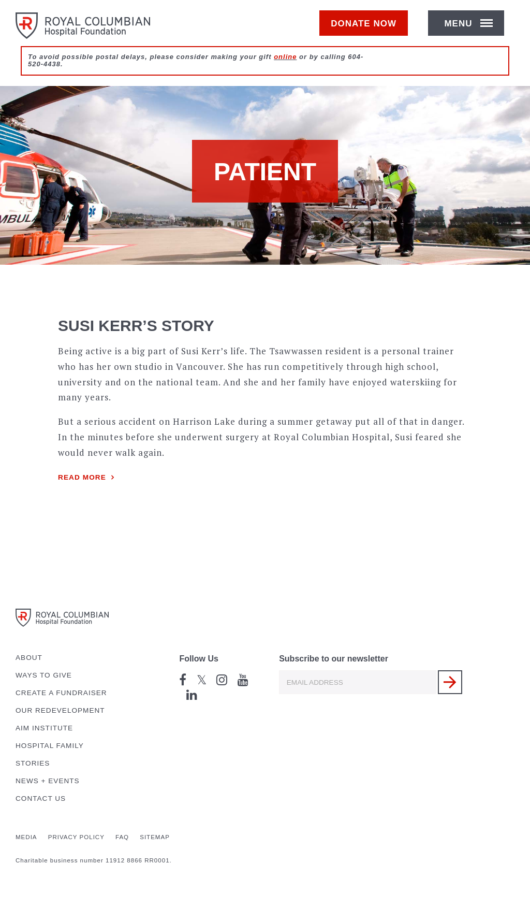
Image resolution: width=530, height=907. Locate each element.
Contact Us (41, 798)
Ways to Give (44, 675)
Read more (82, 477)
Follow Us (198, 658)
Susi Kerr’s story (136, 325)
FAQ (122, 837)
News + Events (48, 781)
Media (26, 837)
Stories (33, 763)
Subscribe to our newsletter (333, 658)
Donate (369, 29)
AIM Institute (44, 728)
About (29, 657)
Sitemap (155, 837)
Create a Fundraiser (61, 693)
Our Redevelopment (60, 710)
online (285, 68)
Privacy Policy (76, 837)
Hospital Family (50, 746)
